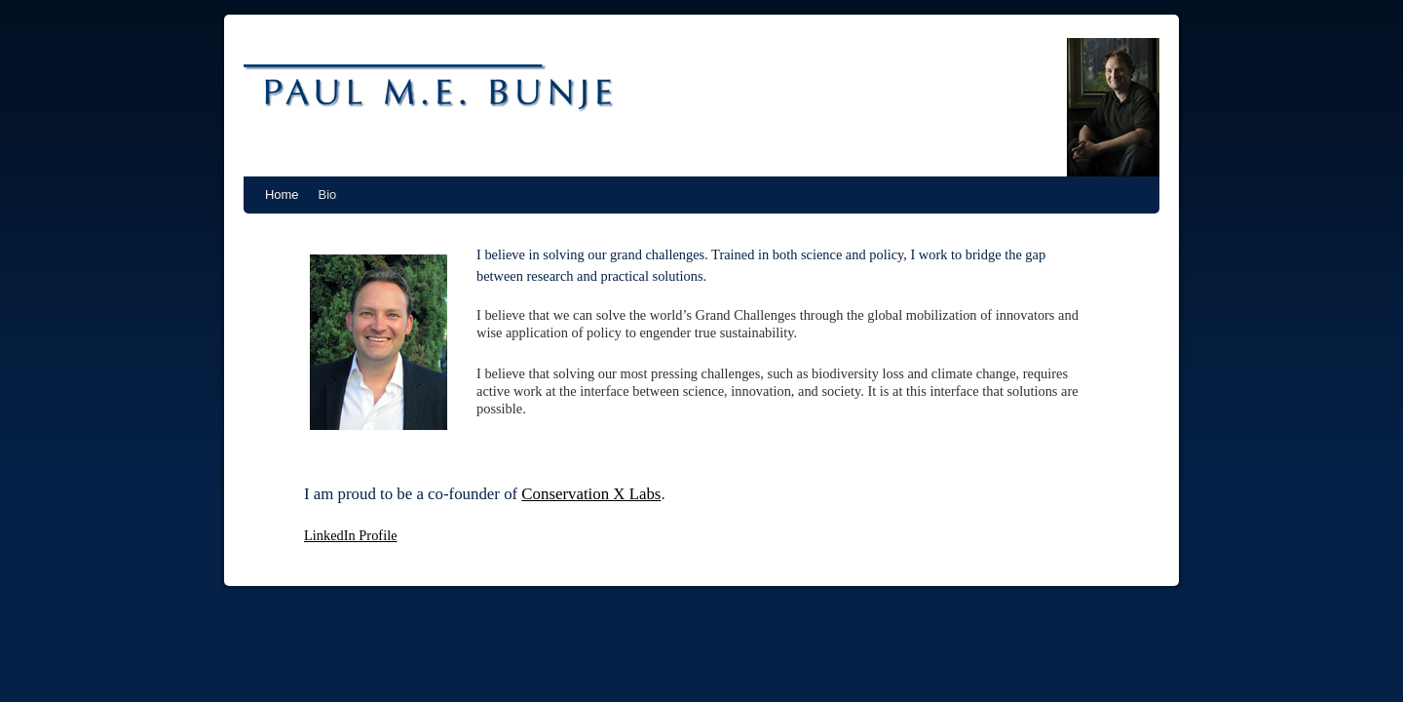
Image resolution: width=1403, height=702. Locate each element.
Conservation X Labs (591, 494)
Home (282, 194)
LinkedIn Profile (351, 535)
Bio (328, 194)
